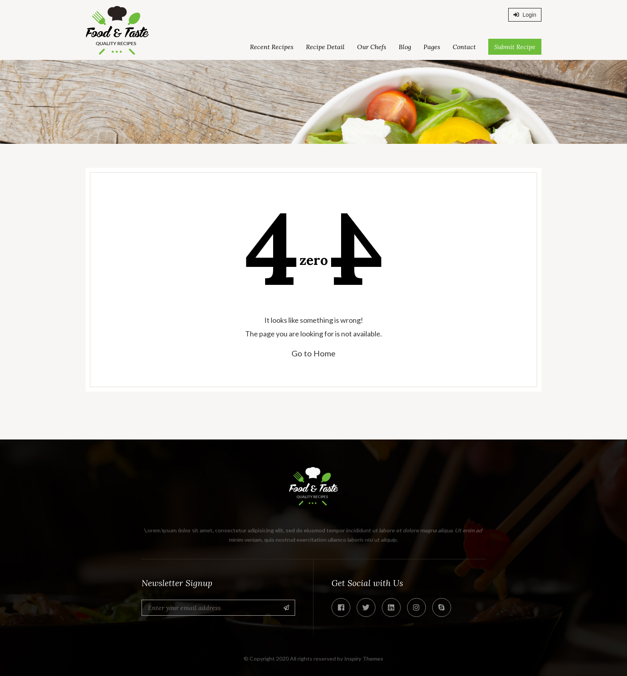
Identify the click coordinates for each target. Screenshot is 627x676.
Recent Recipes (272, 47)
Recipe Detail (325, 47)
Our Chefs (371, 47)
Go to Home (313, 353)
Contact (464, 47)
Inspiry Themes (364, 659)
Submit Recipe (514, 47)
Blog (405, 47)
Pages (431, 47)
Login (524, 15)
